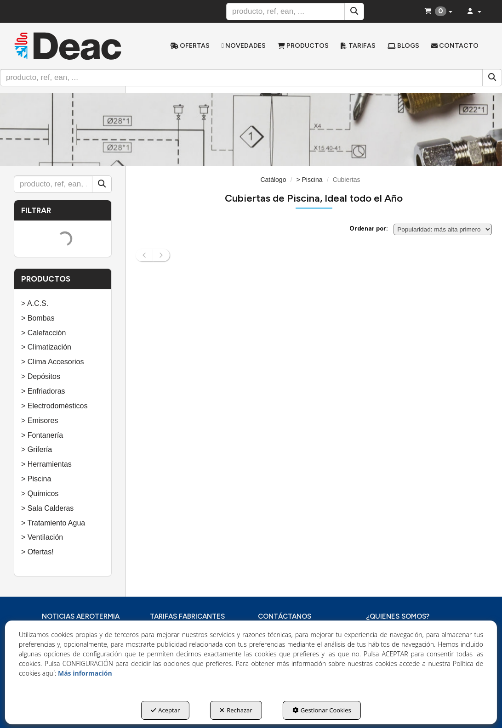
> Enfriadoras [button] (43, 391)
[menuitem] (190, 46)
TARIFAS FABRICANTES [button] (187, 616)
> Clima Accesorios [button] (52, 362)
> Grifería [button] (36, 449)
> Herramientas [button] (46, 464)
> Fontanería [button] (42, 435)
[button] (68, 45)
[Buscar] (354, 11)
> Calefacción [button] (43, 333)
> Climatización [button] (46, 347)
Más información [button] (85, 673)
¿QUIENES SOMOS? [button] (397, 616)
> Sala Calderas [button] (47, 508)
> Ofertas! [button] (37, 552)
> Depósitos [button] (40, 376)
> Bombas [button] (37, 318)
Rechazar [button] (236, 710)
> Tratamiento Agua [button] (53, 523)
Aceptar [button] (165, 710)
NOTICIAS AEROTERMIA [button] (81, 616)
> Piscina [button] (36, 479)
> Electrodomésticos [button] (54, 406)
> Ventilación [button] (42, 537)
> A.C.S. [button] (34, 303)
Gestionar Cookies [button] (321, 710)
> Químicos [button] (39, 493)
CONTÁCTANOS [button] (284, 616)
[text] (285, 11)
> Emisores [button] (39, 420)
